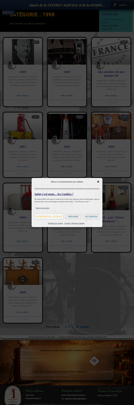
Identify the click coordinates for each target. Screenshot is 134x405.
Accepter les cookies (49, 216)
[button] (98, 181)
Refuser (73, 216)
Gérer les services (42, 208)
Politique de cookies (55, 223)
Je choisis (91, 216)
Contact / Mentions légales (74, 223)
